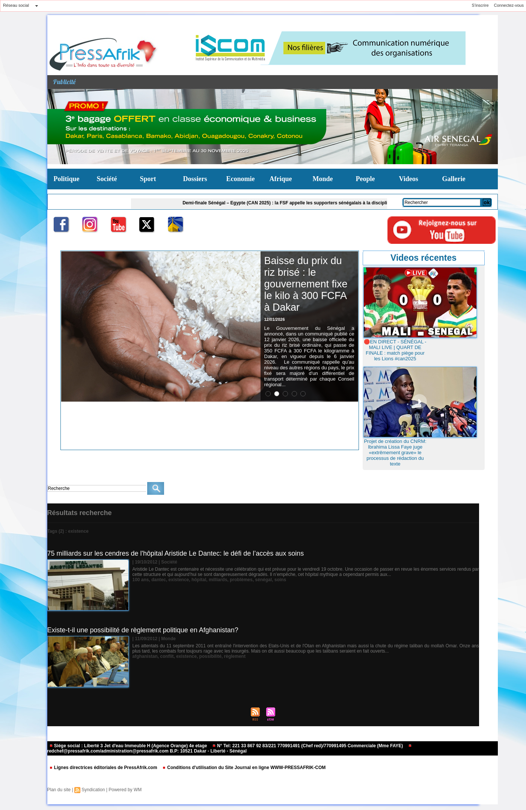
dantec (158, 579)
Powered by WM (125, 789)
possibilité (210, 656)
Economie (240, 179)
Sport (148, 179)
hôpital (198, 579)
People (365, 179)
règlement (235, 656)
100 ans (141, 579)
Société (107, 179)
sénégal (263, 579)
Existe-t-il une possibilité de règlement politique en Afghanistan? (142, 630)
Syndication (93, 789)
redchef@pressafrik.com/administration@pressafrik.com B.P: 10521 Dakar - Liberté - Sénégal (229, 749)
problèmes (241, 579)
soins (280, 579)
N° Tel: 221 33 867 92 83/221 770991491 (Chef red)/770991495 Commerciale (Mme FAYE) (308, 745)
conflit (167, 656)
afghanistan (145, 656)
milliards (218, 579)
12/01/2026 (274, 319)
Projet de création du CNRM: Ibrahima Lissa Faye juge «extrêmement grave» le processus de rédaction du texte (395, 452)
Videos (408, 179)
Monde (323, 179)
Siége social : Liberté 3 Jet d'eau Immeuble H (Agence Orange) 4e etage (128, 745)
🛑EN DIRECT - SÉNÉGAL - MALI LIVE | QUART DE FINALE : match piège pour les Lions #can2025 (395, 350)
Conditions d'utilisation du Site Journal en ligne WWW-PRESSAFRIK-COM (244, 767)
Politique (67, 179)
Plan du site (59, 789)
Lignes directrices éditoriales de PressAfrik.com (103, 767)
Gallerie (454, 179)
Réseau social (16, 5)
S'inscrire (480, 5)
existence (179, 579)
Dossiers (195, 179)
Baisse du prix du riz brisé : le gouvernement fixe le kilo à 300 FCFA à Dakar (306, 284)
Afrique (281, 179)
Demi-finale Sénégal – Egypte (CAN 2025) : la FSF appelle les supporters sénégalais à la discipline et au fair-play (308, 203)
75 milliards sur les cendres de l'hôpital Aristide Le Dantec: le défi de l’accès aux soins (175, 553)
